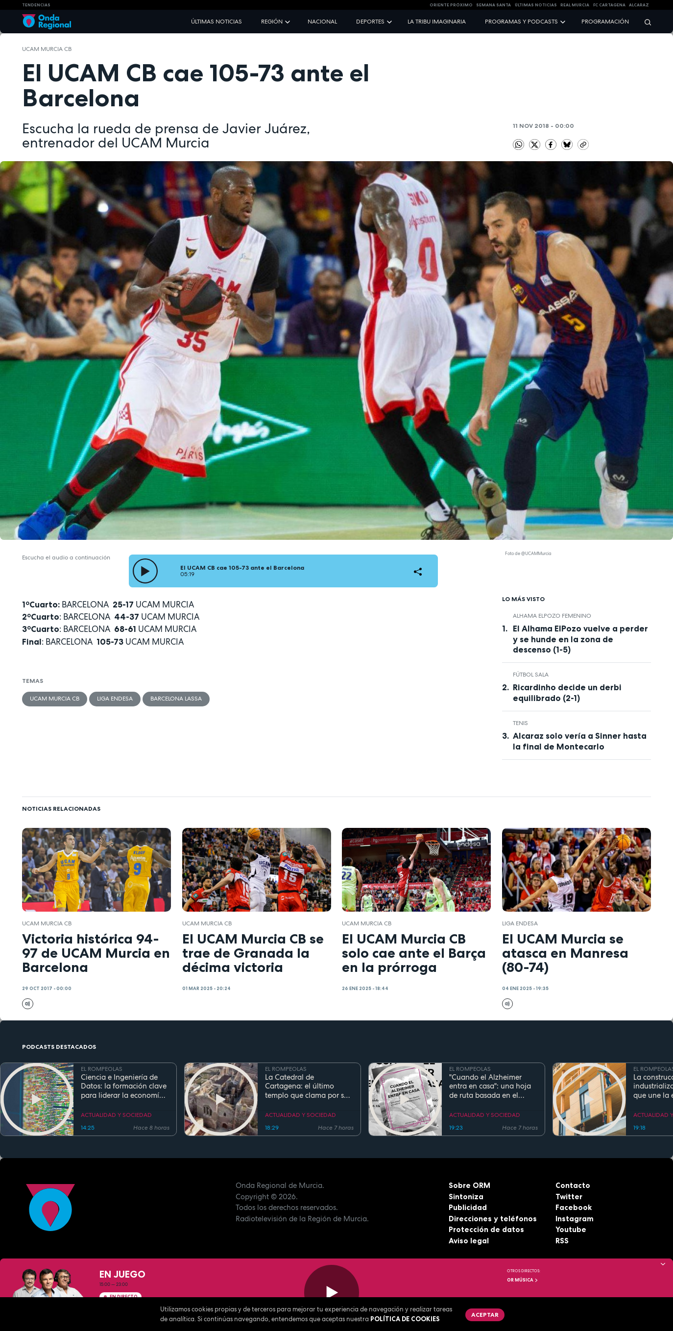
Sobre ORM (469, 1185)
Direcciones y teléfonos (493, 1218)
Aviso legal (469, 1240)
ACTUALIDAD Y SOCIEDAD (116, 1115)
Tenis (520, 723)
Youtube (570, 1229)
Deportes (370, 21)
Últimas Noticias (536, 4)
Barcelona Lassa (176, 698)
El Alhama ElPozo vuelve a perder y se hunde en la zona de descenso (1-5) (580, 639)
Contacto (572, 1185)
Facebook (573, 1207)
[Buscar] (644, 21)
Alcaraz (639, 4)
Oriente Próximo (451, 4)
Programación (605, 21)
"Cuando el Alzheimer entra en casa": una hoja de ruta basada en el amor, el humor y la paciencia (490, 1086)
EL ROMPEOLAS (101, 1069)
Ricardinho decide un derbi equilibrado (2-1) (567, 692)
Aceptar (485, 1314)
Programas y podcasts (521, 21)
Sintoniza (466, 1196)
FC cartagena (609, 4)
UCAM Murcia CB (47, 49)
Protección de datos (486, 1229)
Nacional (322, 21)
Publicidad (468, 1207)
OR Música (522, 1280)
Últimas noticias (216, 21)
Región (272, 21)
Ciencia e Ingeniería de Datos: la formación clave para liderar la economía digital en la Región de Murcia (124, 1086)
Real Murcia (574, 4)
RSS (562, 1240)
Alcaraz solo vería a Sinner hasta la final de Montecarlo (580, 741)
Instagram (574, 1218)
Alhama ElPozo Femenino (552, 616)
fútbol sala (531, 674)
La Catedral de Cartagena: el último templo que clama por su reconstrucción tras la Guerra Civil (306, 1086)
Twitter (568, 1196)
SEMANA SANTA (493, 4)
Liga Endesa (115, 698)
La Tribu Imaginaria (437, 21)
